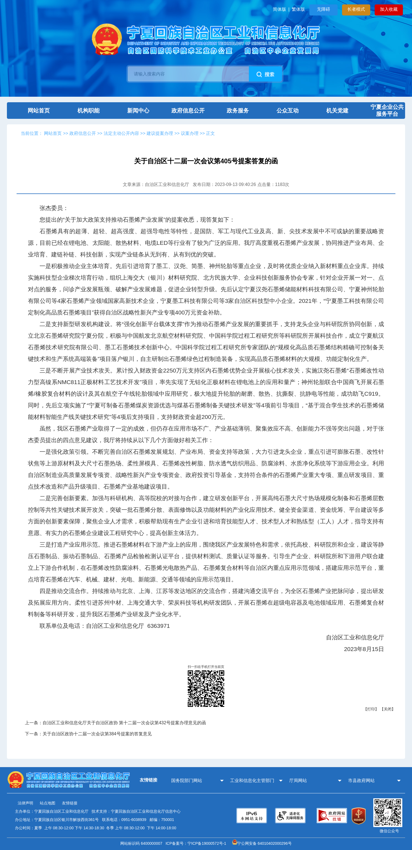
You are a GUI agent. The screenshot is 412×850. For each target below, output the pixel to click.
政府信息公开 (181, 110)
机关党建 (330, 110)
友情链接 (69, 803)
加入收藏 (389, 9)
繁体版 (298, 9)
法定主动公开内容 (121, 133)
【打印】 (371, 709)
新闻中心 (131, 110)
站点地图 (47, 803)
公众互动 (281, 110)
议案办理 (190, 133)
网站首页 (32, 110)
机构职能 (82, 110)
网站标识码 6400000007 (142, 843)
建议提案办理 (160, 133)
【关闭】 (387, 709)
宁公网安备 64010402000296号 (262, 843)
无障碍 (323, 9)
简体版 (279, 9)
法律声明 (25, 803)
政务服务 (231, 110)
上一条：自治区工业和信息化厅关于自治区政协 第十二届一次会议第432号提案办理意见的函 (115, 722)
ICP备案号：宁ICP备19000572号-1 (197, 843)
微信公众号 (389, 831)
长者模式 (356, 9)
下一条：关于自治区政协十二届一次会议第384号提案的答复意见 (88, 733)
